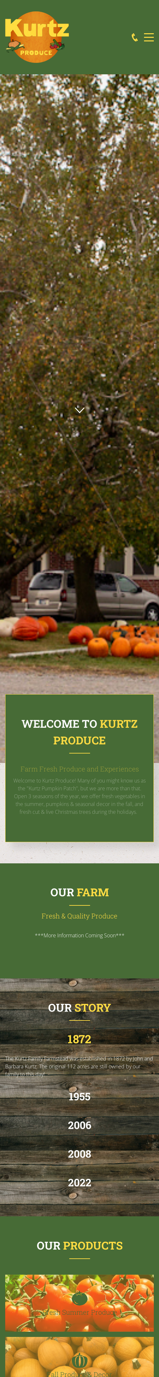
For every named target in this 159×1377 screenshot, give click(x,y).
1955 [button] (79, 1096)
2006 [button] (79, 1125)
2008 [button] (79, 1154)
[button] (79, 1303)
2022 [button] (79, 1182)
